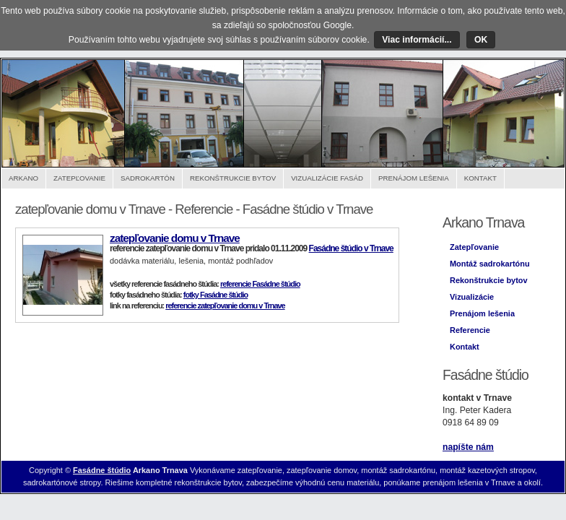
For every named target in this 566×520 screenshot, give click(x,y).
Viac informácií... (416, 40)
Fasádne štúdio (102, 470)
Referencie (470, 330)
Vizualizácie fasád (327, 178)
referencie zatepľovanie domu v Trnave (224, 305)
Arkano (23, 178)
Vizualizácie (472, 296)
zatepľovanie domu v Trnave (175, 238)
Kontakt (480, 178)
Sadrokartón (148, 178)
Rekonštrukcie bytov (233, 178)
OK (480, 40)
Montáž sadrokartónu (490, 263)
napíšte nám (468, 447)
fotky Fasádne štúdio (215, 294)
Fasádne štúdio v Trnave (351, 248)
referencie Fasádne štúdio (260, 284)
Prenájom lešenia (413, 178)
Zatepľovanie (79, 178)
